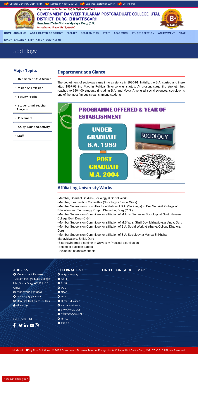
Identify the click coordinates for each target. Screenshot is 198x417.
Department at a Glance (34, 79)
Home (7, 33)
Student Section (143, 33)
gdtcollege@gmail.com (27, 296)
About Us (19, 33)
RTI (30, 39)
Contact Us (53, 39)
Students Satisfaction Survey (97, 4)
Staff (106, 33)
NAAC (182, 33)
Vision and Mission (30, 88)
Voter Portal (126, 4)
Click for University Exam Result (23, 4)
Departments (90, 33)
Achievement (166, 33)
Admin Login (21, 305)
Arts (39, 39)
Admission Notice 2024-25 (61, 4)
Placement (24, 118)
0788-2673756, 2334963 (27, 292)
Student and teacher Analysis (32, 107)
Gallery (19, 39)
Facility (72, 33)
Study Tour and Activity (33, 127)
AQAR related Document (46, 33)
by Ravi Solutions (40, 350)
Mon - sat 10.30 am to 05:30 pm (32, 301)
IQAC (7, 39)
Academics (121, 33)
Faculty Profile (27, 96)
